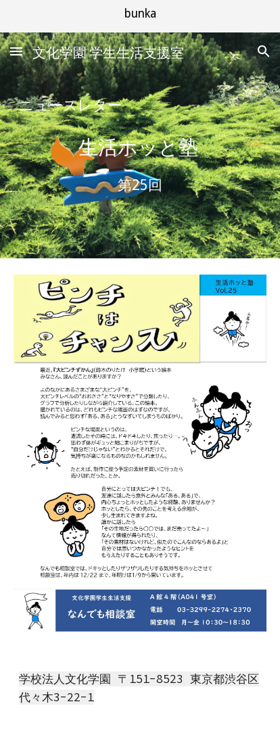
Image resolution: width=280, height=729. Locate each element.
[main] (140, 105)
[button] (16, 51)
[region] (140, 16)
